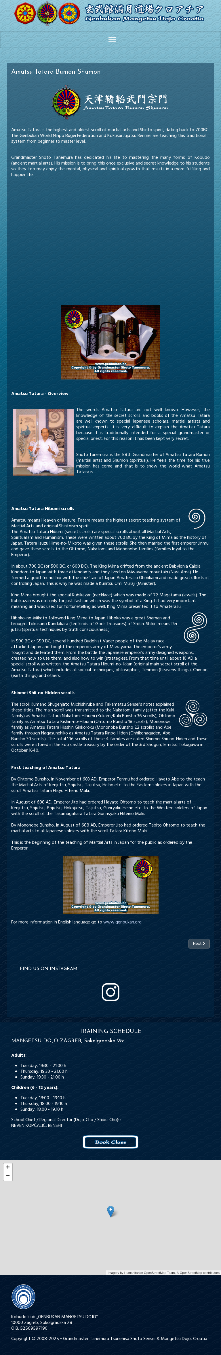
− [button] (8, 1176)
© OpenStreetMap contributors (198, 1272)
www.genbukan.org (122, 922)
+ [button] (8, 1167)
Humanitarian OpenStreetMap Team (149, 1272)
